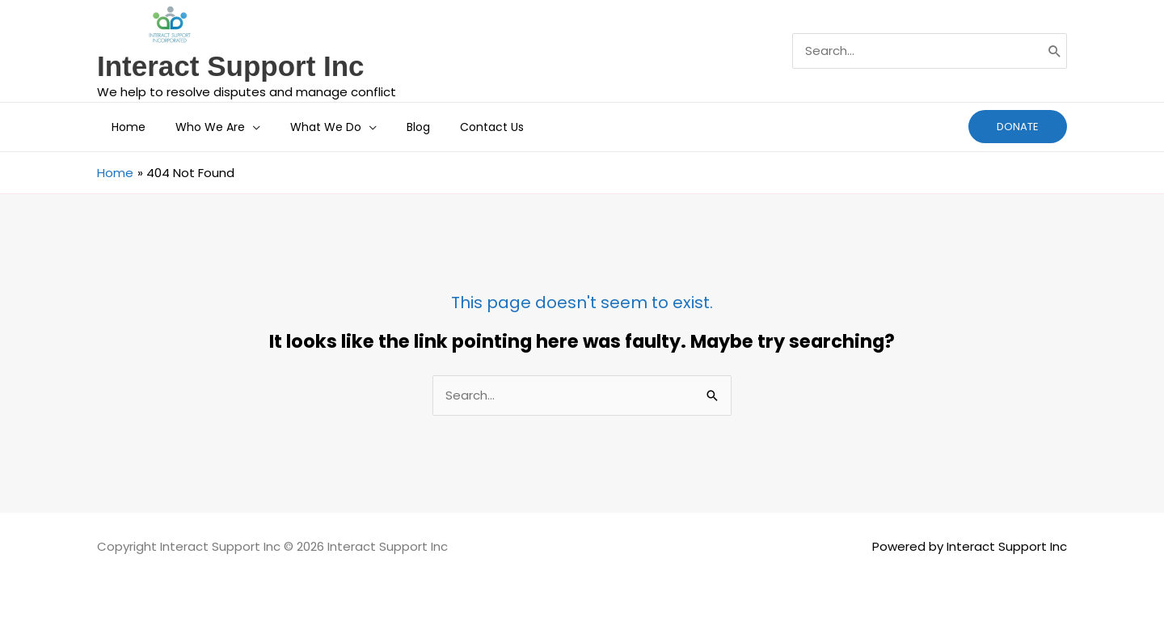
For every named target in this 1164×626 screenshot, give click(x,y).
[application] (242, 127)
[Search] (1055, 51)
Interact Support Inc (231, 66)
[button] (1017, 126)
